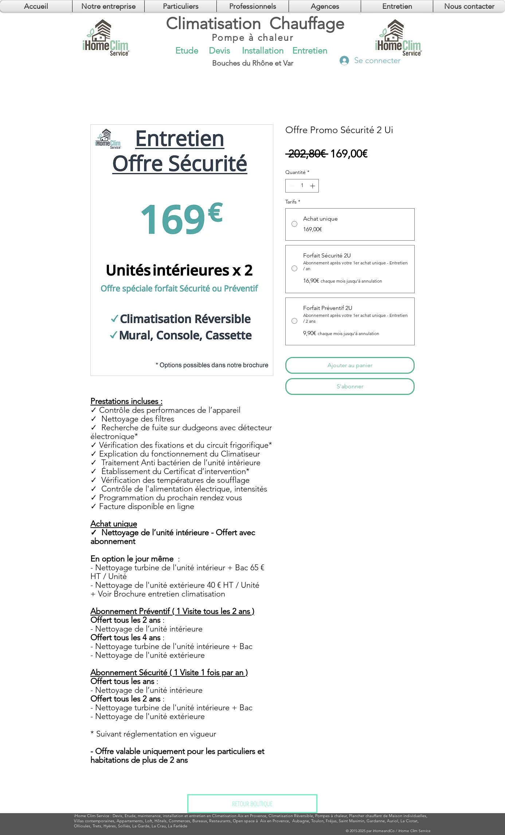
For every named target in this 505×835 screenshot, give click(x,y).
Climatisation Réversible (291, 815)
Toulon (317, 820)
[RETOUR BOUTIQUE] (252, 803)
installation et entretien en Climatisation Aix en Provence (214, 815)
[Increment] (313, 185)
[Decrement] (290, 185)
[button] (325, 6)
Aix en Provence (274, 820)
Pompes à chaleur (331, 815)
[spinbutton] (302, 185)
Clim (91, 815)
